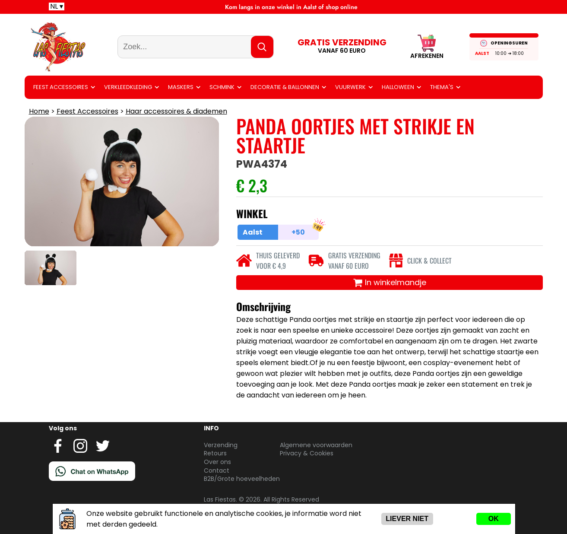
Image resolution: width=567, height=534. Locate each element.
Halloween (398, 87)
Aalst (482, 53)
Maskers (180, 87)
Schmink (221, 87)
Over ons (217, 462)
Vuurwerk (350, 87)
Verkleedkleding (128, 87)
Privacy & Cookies (306, 453)
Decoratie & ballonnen (284, 87)
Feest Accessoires (60, 87)
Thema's (441, 87)
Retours (215, 453)
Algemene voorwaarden (316, 445)
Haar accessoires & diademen (176, 111)
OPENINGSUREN (509, 43)
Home (39, 111)
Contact (216, 470)
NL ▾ (56, 6)
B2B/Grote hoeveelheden (242, 478)
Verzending (221, 445)
